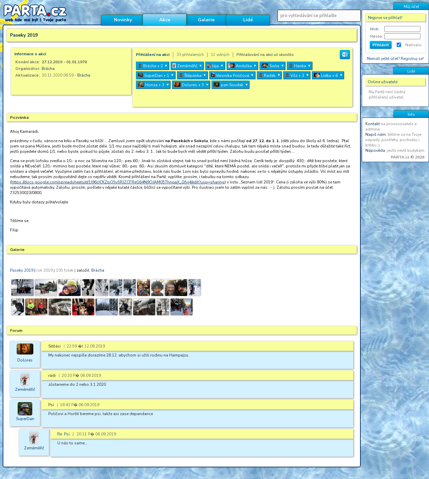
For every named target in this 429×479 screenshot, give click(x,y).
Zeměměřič (25, 389)
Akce (164, 20)
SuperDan (25, 418)
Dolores (25, 360)
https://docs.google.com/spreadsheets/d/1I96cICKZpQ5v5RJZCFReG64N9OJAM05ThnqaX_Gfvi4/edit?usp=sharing (117, 182)
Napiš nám (375, 134)
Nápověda (375, 150)
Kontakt (372, 123)
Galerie (206, 20)
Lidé (248, 20)
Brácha (48, 68)
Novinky (123, 20)
